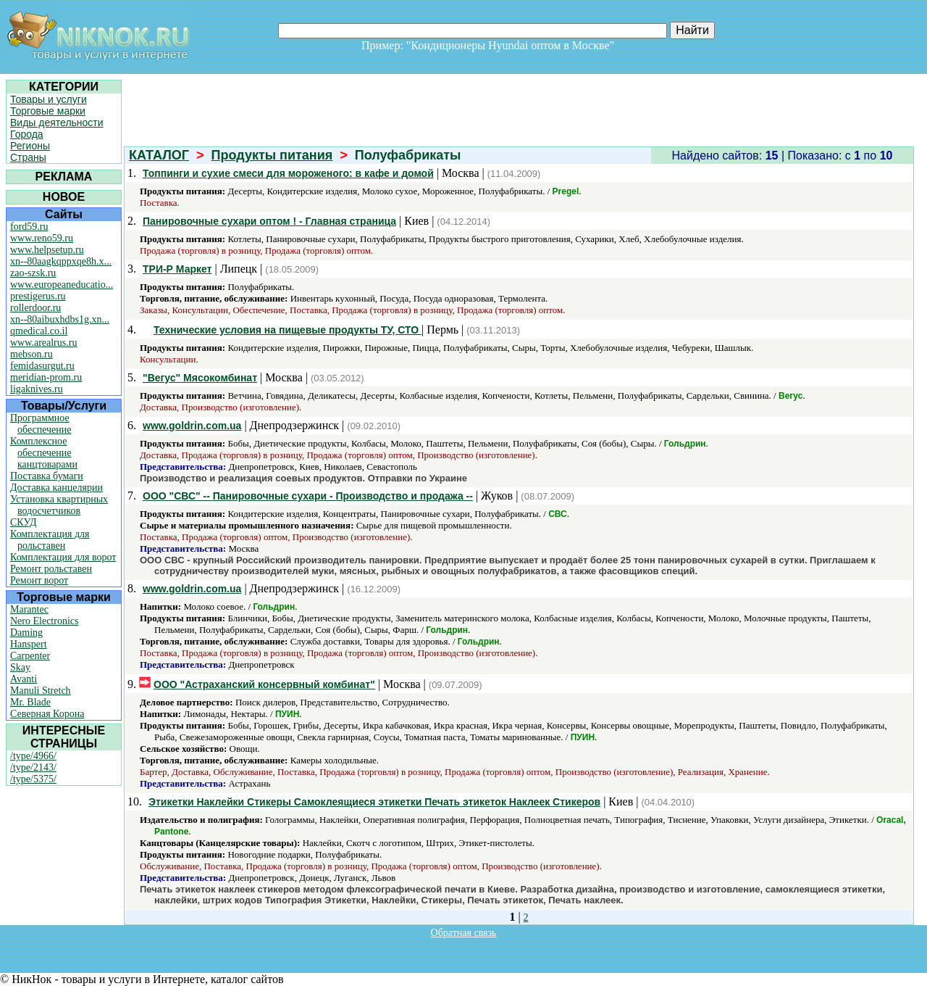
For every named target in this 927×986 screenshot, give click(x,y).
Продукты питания (272, 155)
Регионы (30, 146)
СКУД (23, 522)
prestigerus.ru (38, 296)
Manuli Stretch (40, 690)
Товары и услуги (48, 99)
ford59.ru (29, 226)
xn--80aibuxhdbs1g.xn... (59, 319)
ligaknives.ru (36, 389)
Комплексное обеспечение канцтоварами (43, 453)
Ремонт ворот (39, 580)
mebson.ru (31, 354)
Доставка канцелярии (56, 487)
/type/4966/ (33, 755)
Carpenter (30, 655)
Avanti (23, 679)
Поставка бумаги (46, 476)
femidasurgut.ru (42, 365)
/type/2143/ (33, 767)
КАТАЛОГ (159, 155)
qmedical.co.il (38, 331)
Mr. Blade (30, 702)
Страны (28, 157)
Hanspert (28, 644)
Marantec (29, 609)
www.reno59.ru (41, 238)
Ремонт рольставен (51, 568)
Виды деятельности (57, 122)
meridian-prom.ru (46, 377)
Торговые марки (47, 111)
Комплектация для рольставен (50, 540)
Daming (26, 632)
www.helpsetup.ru (47, 249)
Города (26, 134)
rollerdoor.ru (35, 307)
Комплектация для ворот (63, 557)
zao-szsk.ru (33, 273)
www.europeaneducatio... (61, 284)
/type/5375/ (33, 779)
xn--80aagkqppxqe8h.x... (61, 261)
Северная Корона (47, 713)
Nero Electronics (44, 621)
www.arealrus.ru (43, 342)
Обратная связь (464, 932)
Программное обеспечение (41, 424)
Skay (20, 667)
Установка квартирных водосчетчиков (59, 505)
